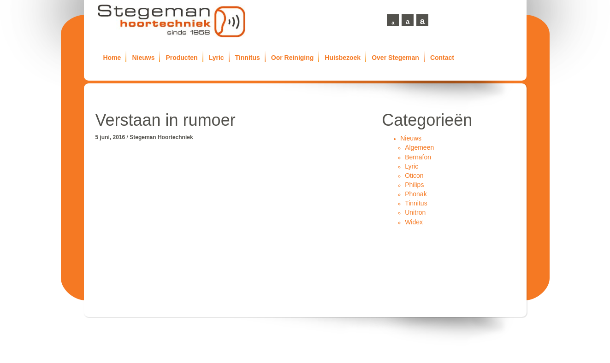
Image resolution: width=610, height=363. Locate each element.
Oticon (414, 175)
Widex (414, 222)
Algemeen (419, 147)
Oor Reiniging (292, 57)
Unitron (415, 212)
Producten (181, 57)
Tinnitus (247, 57)
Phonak (415, 194)
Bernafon (418, 157)
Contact (442, 57)
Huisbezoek (343, 57)
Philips (414, 184)
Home (112, 57)
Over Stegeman (395, 57)
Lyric (216, 57)
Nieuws (143, 57)
